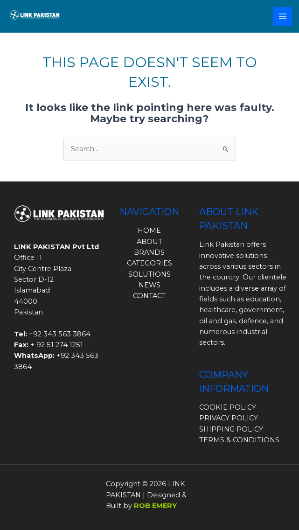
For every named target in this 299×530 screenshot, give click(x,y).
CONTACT (149, 296)
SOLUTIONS (149, 274)
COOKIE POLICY (227, 407)
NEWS (149, 285)
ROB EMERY (155, 506)
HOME (149, 230)
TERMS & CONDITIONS (239, 440)
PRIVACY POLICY (228, 418)
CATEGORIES (149, 263)
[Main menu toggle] (282, 16)
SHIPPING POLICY (231, 429)
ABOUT (149, 241)
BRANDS (149, 252)
